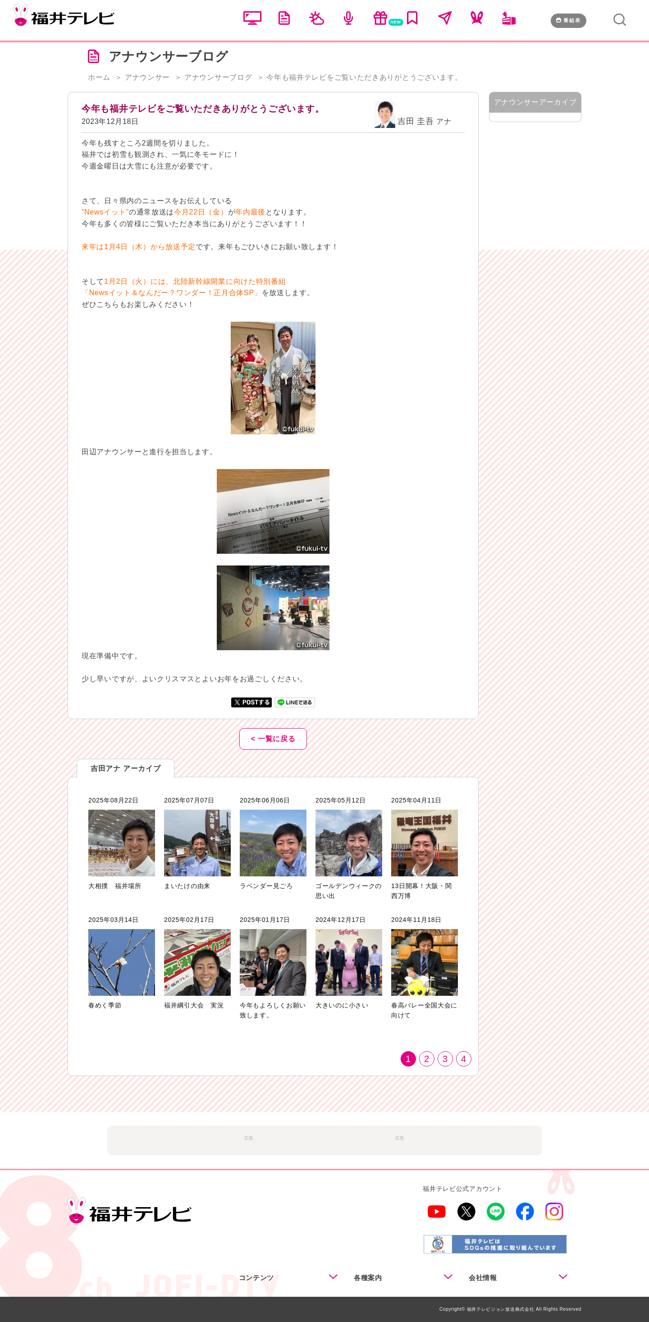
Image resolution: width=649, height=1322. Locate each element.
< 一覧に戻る (273, 739)
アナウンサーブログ (218, 77)
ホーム (99, 77)
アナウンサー (147, 77)
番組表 (568, 20)
